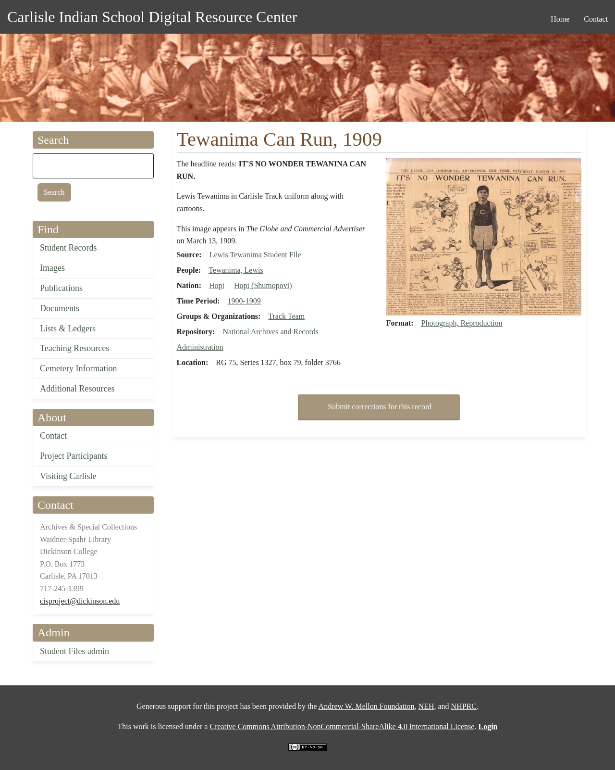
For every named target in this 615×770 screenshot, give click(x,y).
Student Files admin (74, 651)
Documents (59, 308)
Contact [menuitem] (596, 19)
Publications (61, 288)
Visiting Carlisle (68, 476)
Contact (53, 436)
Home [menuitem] (560, 19)
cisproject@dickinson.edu (80, 601)
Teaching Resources (74, 348)
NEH (426, 706)
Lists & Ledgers (68, 328)
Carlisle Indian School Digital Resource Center (152, 16)
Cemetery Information (78, 368)
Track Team (286, 316)
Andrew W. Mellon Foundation (367, 706)
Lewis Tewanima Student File (255, 255)
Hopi (216, 285)
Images (52, 268)
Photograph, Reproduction (462, 323)
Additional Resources (77, 388)
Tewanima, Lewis (236, 270)
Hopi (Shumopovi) (263, 285)
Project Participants (73, 456)
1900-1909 (243, 301)
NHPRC (464, 706)
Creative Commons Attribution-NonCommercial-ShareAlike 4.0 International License (341, 726)
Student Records (68, 247)
